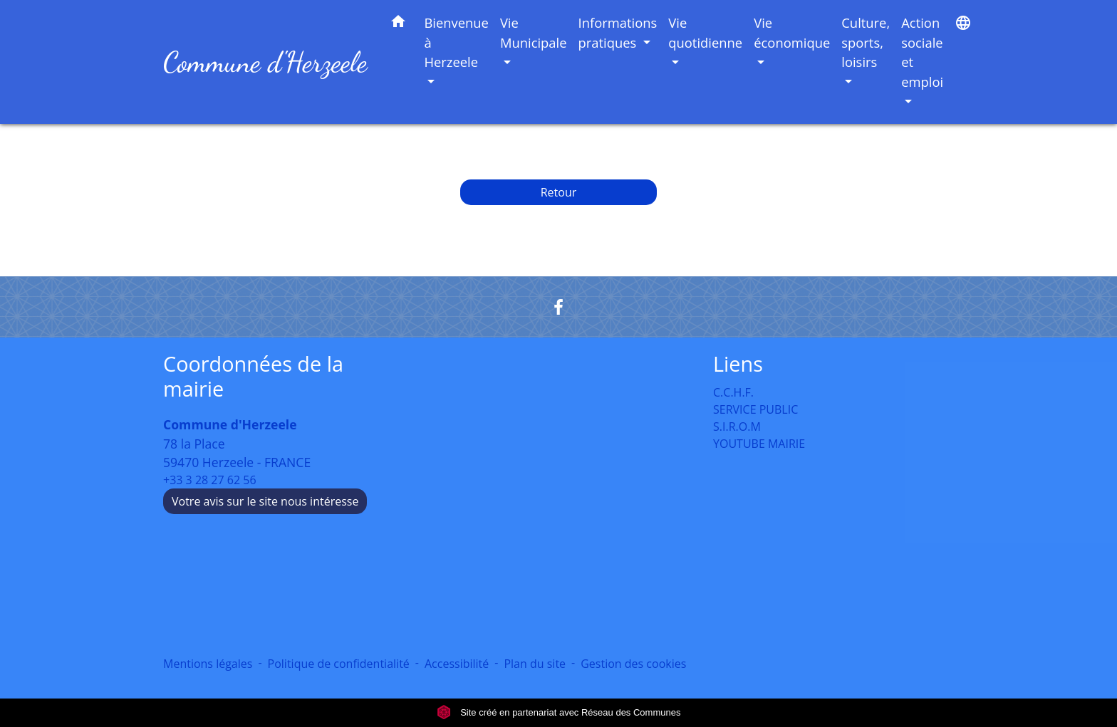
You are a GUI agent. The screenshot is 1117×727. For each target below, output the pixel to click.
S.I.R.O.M (737, 426)
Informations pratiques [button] (618, 32)
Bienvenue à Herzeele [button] (456, 42)
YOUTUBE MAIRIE (759, 443)
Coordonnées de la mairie (253, 376)
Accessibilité (457, 663)
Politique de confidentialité (339, 663)
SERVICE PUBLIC (755, 409)
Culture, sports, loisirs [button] (865, 42)
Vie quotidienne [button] (705, 32)
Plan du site (535, 663)
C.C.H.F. (733, 392)
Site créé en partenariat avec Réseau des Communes (559, 712)
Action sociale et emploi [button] (922, 52)
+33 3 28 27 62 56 (209, 480)
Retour (559, 192)
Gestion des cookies (633, 663)
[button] (398, 24)
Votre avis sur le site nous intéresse (265, 501)
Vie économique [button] (792, 32)
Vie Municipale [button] (533, 32)
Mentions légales (207, 663)
